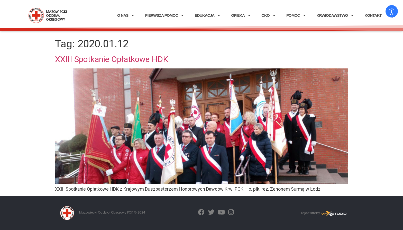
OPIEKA (241, 15)
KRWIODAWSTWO (335, 15)
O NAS (126, 15)
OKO (268, 15)
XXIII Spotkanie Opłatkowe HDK (111, 59)
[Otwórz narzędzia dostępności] (392, 11)
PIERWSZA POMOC (164, 15)
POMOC (296, 15)
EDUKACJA (208, 15)
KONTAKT (373, 15)
